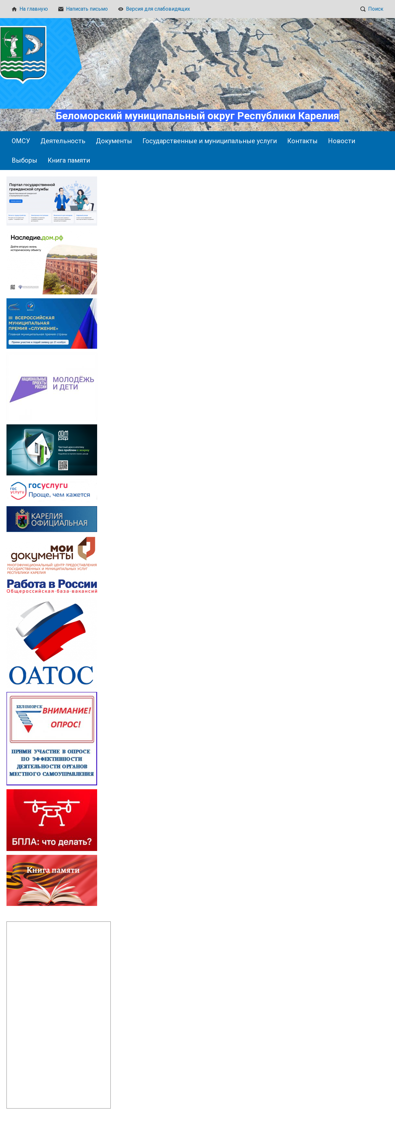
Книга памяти (69, 160)
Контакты (302, 141)
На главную (30, 9)
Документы (114, 141)
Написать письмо (83, 9)
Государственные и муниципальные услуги (209, 141)
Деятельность (62, 141)
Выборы (24, 160)
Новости (341, 141)
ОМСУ (21, 141)
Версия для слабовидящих (154, 9)
